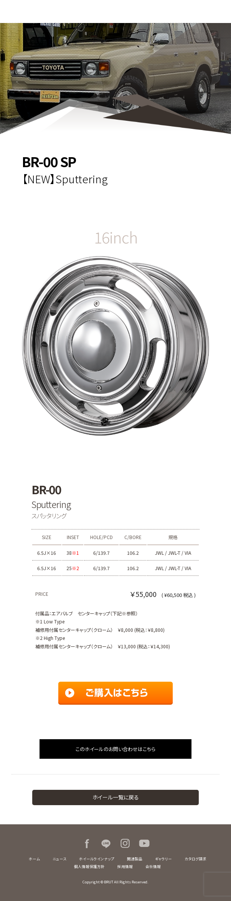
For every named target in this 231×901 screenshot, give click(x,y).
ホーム (34, 859)
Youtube (144, 843)
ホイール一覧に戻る (115, 797)
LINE (106, 843)
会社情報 (153, 866)
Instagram (125, 843)
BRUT (38, 11)
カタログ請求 (195, 859)
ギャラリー (163, 859)
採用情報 (125, 866)
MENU (219, 11)
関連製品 (134, 859)
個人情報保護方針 (89, 866)
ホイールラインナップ (96, 859)
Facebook (86, 843)
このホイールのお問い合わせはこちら (115, 749)
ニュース (59, 859)
